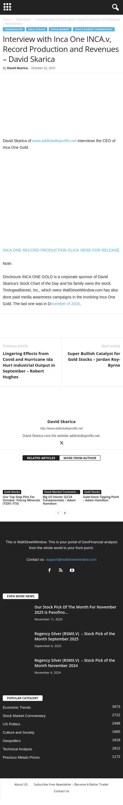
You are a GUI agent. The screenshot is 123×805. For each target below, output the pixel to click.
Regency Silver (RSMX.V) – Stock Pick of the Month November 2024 (75, 663)
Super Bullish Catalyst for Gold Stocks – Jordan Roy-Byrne (94, 359)
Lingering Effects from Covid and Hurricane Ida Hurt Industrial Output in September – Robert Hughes (29, 365)
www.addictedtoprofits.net (54, 141)
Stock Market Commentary (94, 29)
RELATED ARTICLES (41, 458)
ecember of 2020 (65, 303)
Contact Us (61, 791)
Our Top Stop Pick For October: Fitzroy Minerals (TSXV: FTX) (21, 500)
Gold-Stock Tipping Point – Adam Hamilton (101, 498)
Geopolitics (12, 741)
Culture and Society (18, 732)
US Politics (11, 724)
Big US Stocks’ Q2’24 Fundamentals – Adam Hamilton (59, 500)
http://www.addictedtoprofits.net (61, 428)
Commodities (14, 29)
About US (21, 784)
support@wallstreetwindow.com (71, 559)
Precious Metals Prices (21, 757)
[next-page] (65, 513)
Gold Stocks (23, 19)
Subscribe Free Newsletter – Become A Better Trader (71, 784)
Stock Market (60, 29)
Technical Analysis (17, 749)
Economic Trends (17, 707)
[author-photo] (61, 402)
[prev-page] (58, 513)
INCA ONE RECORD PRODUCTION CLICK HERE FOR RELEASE (61, 250)
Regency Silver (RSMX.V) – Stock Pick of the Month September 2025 (75, 636)
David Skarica (17, 68)
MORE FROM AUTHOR (79, 458)
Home (7, 19)
